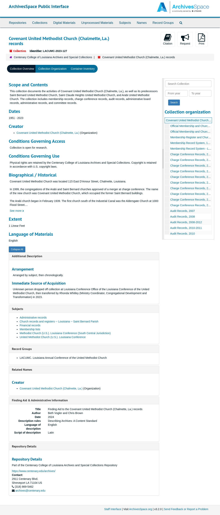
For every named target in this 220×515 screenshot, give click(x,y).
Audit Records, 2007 (182, 210)
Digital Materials (64, 22)
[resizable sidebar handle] (163, 159)
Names (142, 22)
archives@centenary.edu (30, 490)
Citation (167, 39)
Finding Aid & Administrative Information (40, 400)
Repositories (17, 22)
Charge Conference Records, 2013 (191, 177)
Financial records (30, 325)
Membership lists (30, 329)
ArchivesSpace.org (140, 509)
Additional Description (27, 256)
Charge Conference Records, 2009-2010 (195, 160)
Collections (39, 22)
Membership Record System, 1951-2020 (194, 143)
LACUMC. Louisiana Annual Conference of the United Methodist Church (63, 357)
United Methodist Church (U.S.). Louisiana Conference (53, 337)
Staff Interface (112, 509)
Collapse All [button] (17, 249)
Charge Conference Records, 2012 (191, 171)
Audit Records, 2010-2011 (186, 227)
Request (185, 39)
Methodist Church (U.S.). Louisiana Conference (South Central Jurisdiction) (65, 333)
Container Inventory (83, 68)
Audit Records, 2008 (182, 216)
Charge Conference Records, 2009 (191, 154)
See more (17, 210)
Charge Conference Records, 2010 (191, 165)
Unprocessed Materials (97, 22)
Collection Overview (22, 68)
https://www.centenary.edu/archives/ (33, 471)
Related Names (22, 370)
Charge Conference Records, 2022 (191, 205)
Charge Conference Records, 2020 (191, 193)
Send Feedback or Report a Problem (186, 509)
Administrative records (33, 317)
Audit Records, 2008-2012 (186, 222)
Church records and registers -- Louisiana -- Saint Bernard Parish (59, 321)
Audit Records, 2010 (182, 233)
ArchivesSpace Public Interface (39, 6)
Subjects (125, 22)
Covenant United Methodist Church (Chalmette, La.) (48, 132)
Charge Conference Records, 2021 (191, 199)
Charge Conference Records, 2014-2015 (195, 188)
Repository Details (24, 446)
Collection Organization (52, 68)
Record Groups (163, 22)
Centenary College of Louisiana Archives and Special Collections (53, 57)
